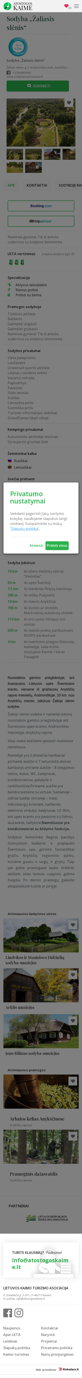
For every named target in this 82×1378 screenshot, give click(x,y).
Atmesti (36, 545)
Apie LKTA (12, 1334)
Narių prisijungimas (57, 1354)
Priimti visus (57, 545)
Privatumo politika (56, 1347)
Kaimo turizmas (16, 1354)
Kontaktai (49, 1328)
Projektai (49, 1341)
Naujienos (11, 1328)
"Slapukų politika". (25, 528)
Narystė (48, 1334)
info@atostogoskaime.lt (40, 1263)
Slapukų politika (16, 1347)
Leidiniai (10, 1341)
